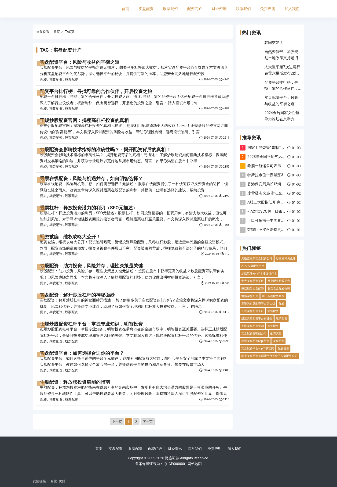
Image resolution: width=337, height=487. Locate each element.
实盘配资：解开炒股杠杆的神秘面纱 (77, 295)
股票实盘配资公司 (278, 288)
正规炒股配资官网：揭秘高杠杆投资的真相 (84, 120)
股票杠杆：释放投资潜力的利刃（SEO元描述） (88, 208)
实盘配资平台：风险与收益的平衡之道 (79, 62)
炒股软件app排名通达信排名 (259, 273)
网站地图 (195, 464)
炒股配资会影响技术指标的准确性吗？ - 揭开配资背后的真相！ (105, 149)
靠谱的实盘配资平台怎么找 (258, 303)
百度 (53, 481)
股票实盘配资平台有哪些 (256, 318)
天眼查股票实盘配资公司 (256, 258)
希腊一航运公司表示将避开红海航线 (277, 166)
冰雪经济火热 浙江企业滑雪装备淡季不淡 (281, 193)
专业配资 (273, 326)
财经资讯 (219, 9)
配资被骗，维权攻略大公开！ (70, 237)
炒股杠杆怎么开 (286, 258)
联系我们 (243, 9)
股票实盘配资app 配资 (255, 341)
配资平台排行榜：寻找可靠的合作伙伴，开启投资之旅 (96, 91)
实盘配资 (146, 9)
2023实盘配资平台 (252, 266)
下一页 (148, 422)
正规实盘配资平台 (252, 311)
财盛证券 (172, 458)
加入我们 (292, 9)
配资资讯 (283, 348)
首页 (125, 9)
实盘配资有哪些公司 (254, 333)
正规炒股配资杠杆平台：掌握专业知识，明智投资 (91, 324)
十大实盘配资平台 (252, 281)
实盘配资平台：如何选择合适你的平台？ (82, 353)
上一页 (117, 422)
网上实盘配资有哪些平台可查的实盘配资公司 (269, 356)
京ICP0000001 (175, 464)
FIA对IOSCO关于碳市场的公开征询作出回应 (283, 211)
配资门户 (194, 9)
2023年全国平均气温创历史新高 (274, 156)
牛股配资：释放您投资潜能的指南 (75, 382)
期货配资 (55, 79)
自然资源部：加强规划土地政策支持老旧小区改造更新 (281, 58)
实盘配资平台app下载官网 (257, 348)
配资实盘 (276, 333)
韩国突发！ (273, 42)
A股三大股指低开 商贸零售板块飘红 (277, 202)
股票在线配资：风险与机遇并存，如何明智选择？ (91, 178)
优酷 (62, 481)
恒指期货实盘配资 (252, 288)
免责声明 (267, 9)
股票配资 (170, 9)
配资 (43, 79)
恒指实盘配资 (249, 296)
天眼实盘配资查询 (252, 326)
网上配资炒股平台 (278, 281)
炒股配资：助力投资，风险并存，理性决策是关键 (91, 266)
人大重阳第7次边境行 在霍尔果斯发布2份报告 (282, 73)
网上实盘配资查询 (273, 296)
